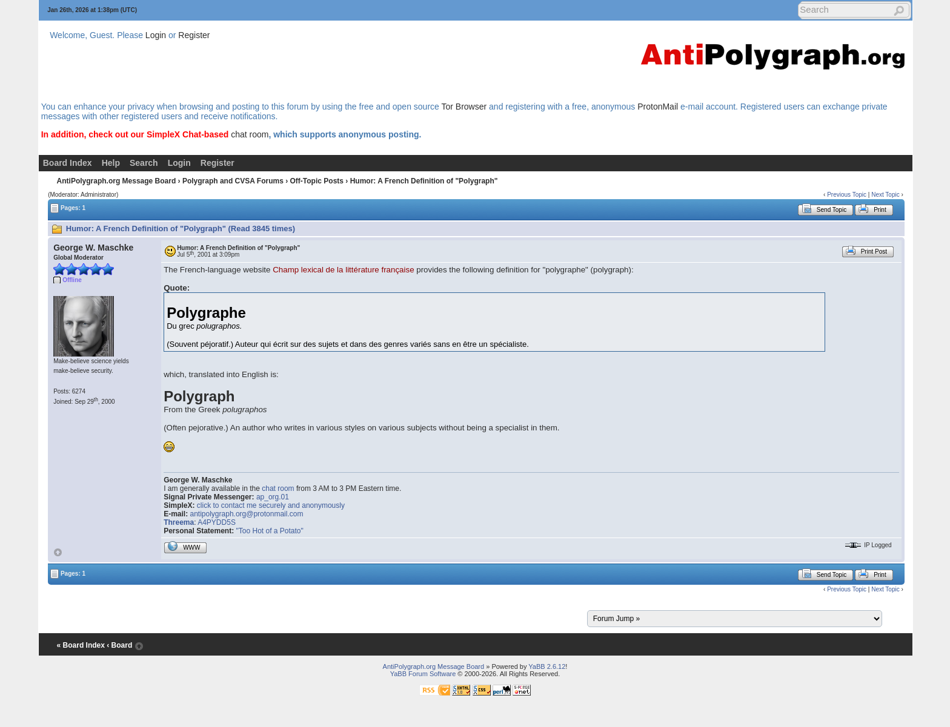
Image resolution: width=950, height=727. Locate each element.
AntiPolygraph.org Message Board (116, 181)
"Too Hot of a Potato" (270, 531)
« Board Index (81, 645)
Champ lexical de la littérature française (343, 269)
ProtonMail (657, 106)
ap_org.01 (272, 497)
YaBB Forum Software (423, 673)
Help (111, 163)
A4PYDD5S (217, 522)
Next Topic (885, 194)
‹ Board (119, 645)
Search (144, 163)
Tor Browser (464, 106)
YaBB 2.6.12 (546, 666)
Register (194, 35)
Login (155, 35)
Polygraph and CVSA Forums (233, 181)
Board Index (67, 163)
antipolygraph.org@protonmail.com (247, 514)
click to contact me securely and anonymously (271, 505)
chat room (249, 134)
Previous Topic (846, 194)
